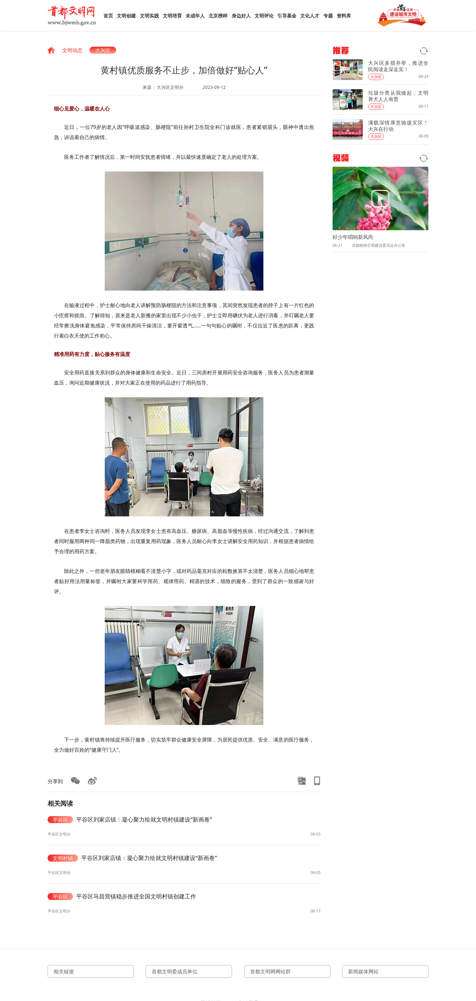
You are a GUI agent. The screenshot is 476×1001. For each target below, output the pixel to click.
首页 (108, 15)
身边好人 (241, 15)
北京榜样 (218, 15)
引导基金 (286, 15)
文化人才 (309, 15)
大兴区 (102, 50)
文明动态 (72, 50)
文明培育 (172, 15)
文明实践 (149, 15)
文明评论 (264, 15)
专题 (328, 15)
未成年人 (195, 15)
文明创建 (126, 15)
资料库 (344, 15)
